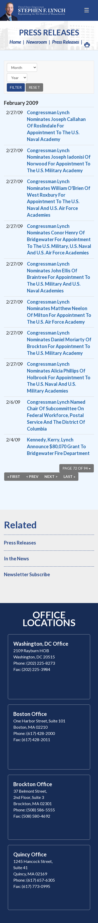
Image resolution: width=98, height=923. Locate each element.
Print (86, 43)
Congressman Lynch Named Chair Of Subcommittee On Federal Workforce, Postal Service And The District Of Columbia (56, 415)
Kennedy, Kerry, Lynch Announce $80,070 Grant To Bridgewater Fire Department (58, 446)
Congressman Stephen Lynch (32, 10)
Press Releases (49, 32)
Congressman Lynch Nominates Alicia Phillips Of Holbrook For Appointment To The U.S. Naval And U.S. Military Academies (58, 377)
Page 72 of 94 (76, 468)
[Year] (17, 77)
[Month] (22, 67)
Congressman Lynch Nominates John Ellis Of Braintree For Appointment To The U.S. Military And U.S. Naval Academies (58, 277)
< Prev (32, 476)
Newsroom (36, 42)
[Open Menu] (87, 10)
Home (15, 42)
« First (13, 476)
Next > (50, 476)
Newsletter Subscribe (27, 574)
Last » (69, 476)
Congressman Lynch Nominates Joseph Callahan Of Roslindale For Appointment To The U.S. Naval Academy (56, 126)
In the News (16, 558)
